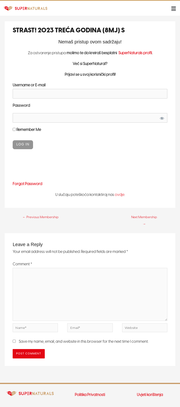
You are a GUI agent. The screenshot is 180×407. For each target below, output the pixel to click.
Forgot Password (27, 184)
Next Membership (144, 218)
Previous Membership (40, 217)
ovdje (119, 195)
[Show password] (161, 118)
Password (21, 106)
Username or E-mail (29, 85)
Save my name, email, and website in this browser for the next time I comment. (83, 342)
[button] (174, 8)
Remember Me (27, 130)
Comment (22, 264)
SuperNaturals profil (135, 53)
